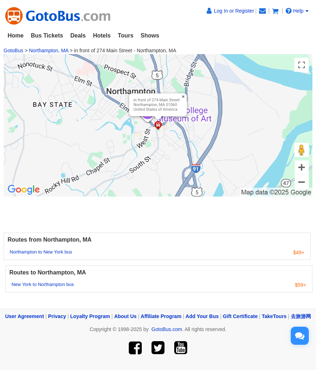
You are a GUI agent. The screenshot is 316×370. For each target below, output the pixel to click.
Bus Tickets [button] (47, 35)
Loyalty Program (90, 316)
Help (297, 11)
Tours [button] (125, 35)
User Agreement (24, 316)
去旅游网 (301, 316)
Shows (150, 35)
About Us (125, 316)
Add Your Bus (202, 316)
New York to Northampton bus (43, 284)
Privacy (57, 316)
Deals (78, 35)
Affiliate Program (161, 316)
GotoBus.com (167, 329)
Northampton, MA (48, 50)
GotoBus (13, 50)
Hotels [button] (102, 35)
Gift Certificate (240, 316)
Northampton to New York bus (41, 252)
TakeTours (274, 316)
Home (15, 35)
